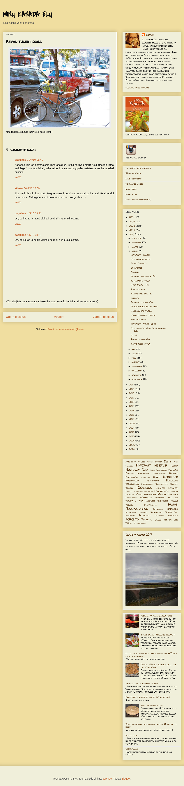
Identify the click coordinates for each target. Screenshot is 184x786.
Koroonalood (132, 483)
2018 (132, 414)
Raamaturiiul (138, 289)
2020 (132, 423)
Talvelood (145, 515)
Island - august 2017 (138, 534)
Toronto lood (171, 519)
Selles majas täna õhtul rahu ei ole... (148, 329)
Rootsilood (130, 512)
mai (134, 349)
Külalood (160, 488)
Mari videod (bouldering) (138, 199)
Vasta (18, 177)
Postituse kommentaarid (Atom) (65, 329)
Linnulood (130, 491)
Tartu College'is (139, 263)
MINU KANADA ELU (27, 15)
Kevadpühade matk (141, 259)
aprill (135, 251)
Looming (174, 491)
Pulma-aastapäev (140, 339)
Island (152, 470)
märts (135, 246)
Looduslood (161, 491)
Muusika (173, 494)
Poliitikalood (150, 505)
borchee (107, 778)
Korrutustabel (139, 319)
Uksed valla (131, 748)
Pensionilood (162, 500)
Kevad (134, 335)
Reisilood (172, 509)
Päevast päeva (133, 173)
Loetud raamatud (144, 491)
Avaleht (59, 317)
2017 (132, 410)
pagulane (20, 159)
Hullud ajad (131, 735)
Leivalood (173, 488)
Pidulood (174, 500)
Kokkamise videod (134, 183)
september (137, 366)
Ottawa (139, 500)
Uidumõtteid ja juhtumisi (138, 168)
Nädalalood (172, 497)
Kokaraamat (153, 480)
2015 (132, 402)
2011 (131, 384)
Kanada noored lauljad (143, 315)
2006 (132, 217)
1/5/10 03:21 (34, 213)
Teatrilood (173, 515)
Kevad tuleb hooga (140, 343)
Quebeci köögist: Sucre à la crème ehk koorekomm (158, 666)
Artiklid (150, 462)
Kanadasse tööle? (140, 280)
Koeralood (132, 480)
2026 (132, 449)
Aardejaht (130, 461)
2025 (132, 445)
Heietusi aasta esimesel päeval (141, 683)
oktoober (136, 370)
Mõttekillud (146, 497)
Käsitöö (129, 488)
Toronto (132, 519)
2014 (132, 397)
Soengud (143, 512)
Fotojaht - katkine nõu (143, 276)
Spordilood (155, 512)
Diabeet (158, 461)
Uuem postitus (16, 317)
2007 (132, 221)
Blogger (126, 778)
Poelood (129, 505)
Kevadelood (145, 477)
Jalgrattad (161, 470)
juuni (134, 353)
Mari (139, 494)
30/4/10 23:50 (32, 188)
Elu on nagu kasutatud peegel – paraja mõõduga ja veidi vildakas (151, 655)
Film (176, 461)
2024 (132, 440)
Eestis (167, 461)
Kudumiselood (161, 484)
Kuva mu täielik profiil (137, 87)
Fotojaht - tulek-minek (143, 323)
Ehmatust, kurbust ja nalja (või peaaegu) (147, 697)
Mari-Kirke (150, 494)
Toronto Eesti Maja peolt (144, 306)
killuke (19, 188)
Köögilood (145, 487)
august (135, 362)
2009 (132, 230)
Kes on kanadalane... (141, 293)
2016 (132, 406)
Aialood (141, 461)
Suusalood (171, 512)
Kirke (156, 477)
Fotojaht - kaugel (140, 254)
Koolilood (172, 480)
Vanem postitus (103, 317)
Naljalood (159, 497)
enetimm (150, 34)
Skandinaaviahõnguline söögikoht (158, 634)
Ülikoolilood (140, 523)
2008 (132, 225)
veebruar (137, 242)
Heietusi (160, 465)
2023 (132, 436)
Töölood (129, 523)
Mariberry (131, 189)
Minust (162, 494)
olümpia (129, 500)
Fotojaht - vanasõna (142, 302)
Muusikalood (131, 497)
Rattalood (158, 509)
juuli (134, 357)
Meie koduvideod (133, 178)
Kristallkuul (147, 484)
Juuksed (135, 298)
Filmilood (129, 466)
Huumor (174, 465)
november (137, 375)
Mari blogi (131, 194)
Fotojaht (143, 465)
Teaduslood (159, 515)
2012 (132, 389)
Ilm (145, 469)
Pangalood (150, 500)
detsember (137, 379)
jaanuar (137, 238)
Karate (173, 473)
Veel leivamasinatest (152, 705)
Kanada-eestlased (137, 473)
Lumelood (129, 494)
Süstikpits (130, 515)
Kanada (173, 470)
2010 (132, 234)
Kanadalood (159, 473)
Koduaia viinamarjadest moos (156, 615)
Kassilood (131, 477)
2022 (132, 432)
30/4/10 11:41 (35, 159)
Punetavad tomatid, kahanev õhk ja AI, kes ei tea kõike (151, 725)
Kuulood (174, 484)
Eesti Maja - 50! (140, 285)
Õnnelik (135, 272)
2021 (132, 427)
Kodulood (170, 476)
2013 (132, 393)
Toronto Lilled (151, 519)
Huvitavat (133, 469)
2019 (132, 419)
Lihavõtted (136, 267)
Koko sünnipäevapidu (141, 310)
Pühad (173, 504)
